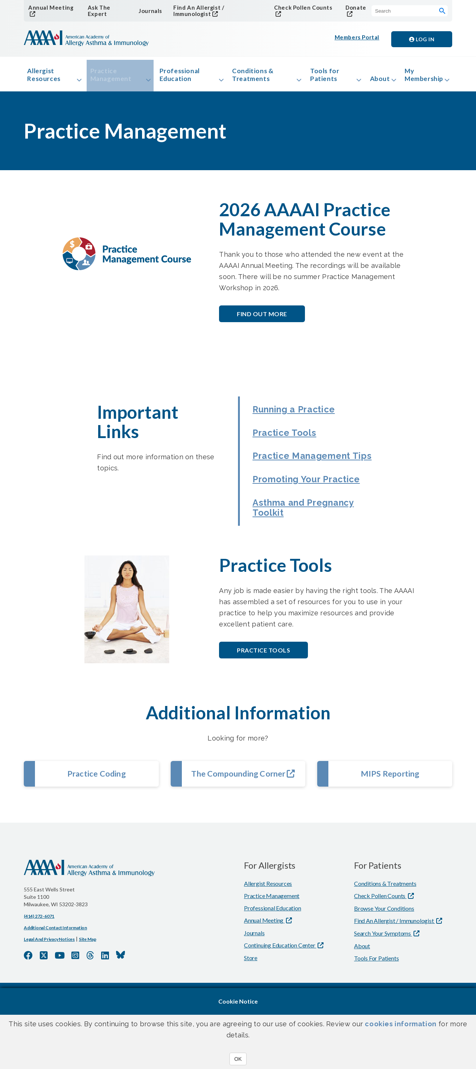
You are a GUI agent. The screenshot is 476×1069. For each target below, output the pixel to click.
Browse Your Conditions (384, 970)
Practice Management (113, 77)
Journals (148, 11)
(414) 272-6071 (39, 978)
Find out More (262, 319)
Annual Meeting (49, 7)
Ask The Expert (97, 11)
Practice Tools (288, 443)
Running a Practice (301, 416)
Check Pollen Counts (299, 7)
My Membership (421, 77)
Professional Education (179, 77)
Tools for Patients (316, 77)
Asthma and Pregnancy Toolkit (312, 553)
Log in (421, 39)
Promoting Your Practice (292, 514)
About (369, 81)
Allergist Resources (47, 77)
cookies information (400, 1024)
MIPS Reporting (390, 822)
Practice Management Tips (309, 475)
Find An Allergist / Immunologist (214, 7)
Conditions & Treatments (249, 77)
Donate (353, 7)
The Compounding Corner (243, 822)
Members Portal (357, 39)
